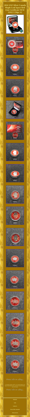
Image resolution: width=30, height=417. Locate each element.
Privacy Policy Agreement (15, 409)
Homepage (15, 399)
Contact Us (15, 406)
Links (15, 402)
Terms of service (15, 412)
